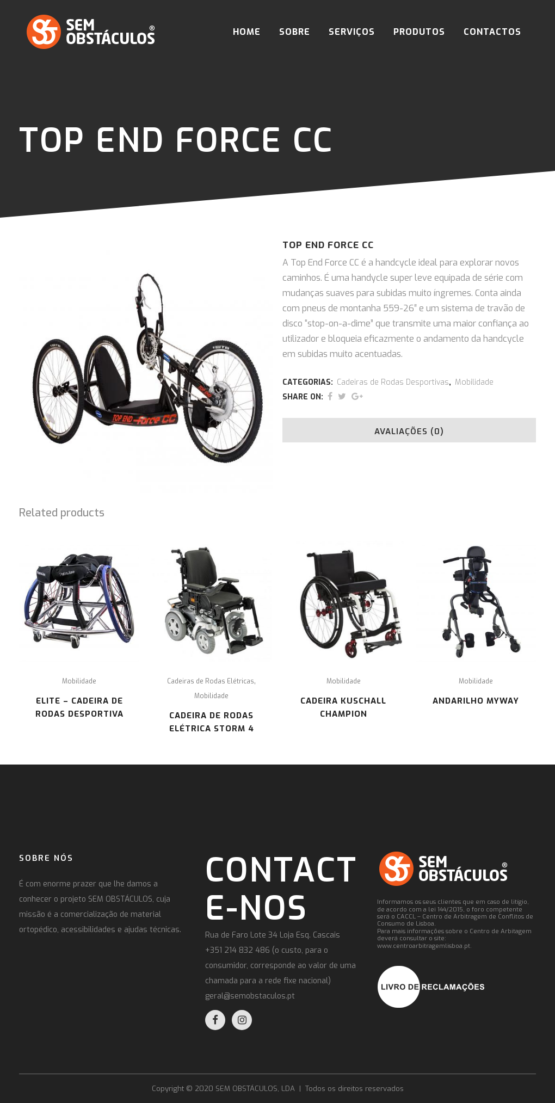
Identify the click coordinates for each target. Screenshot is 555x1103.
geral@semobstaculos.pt (250, 996)
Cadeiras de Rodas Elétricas (210, 681)
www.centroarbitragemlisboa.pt (423, 946)
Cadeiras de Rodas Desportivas (393, 382)
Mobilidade (474, 382)
